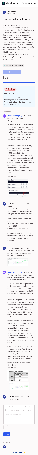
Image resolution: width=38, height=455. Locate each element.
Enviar (7, 434)
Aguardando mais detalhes (13, 65)
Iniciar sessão (30, 3)
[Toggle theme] (23, 3)
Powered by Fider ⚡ (19, 452)
